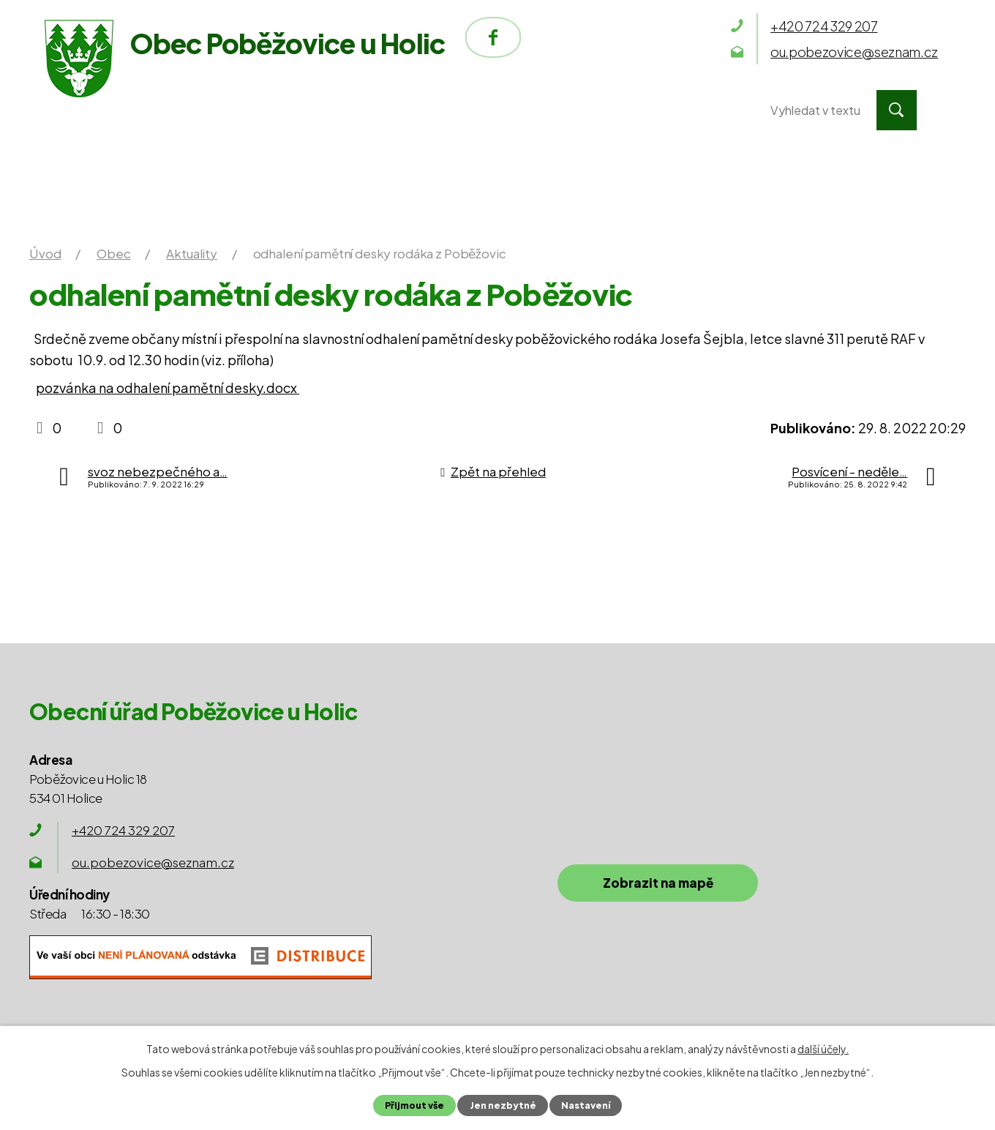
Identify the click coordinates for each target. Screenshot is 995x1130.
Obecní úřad (265, 110)
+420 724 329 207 (123, 830)
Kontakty (664, 110)
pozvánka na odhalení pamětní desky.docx (167, 387)
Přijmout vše (414, 1105)
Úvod (119, 110)
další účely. (823, 1048)
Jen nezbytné (502, 1105)
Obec (408, 110)
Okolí (528, 110)
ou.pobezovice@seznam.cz (153, 862)
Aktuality (191, 253)
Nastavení (585, 1105)
